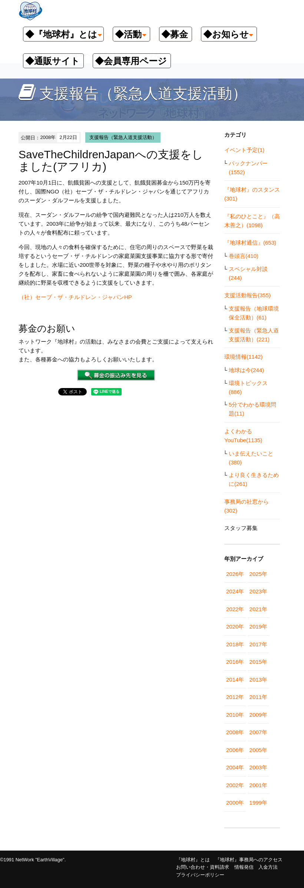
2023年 (258, 591)
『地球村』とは (193, 859)
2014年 (235, 679)
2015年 (258, 662)
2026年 (235, 574)
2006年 (235, 750)
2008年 (235, 732)
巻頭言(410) (243, 256)
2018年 (235, 644)
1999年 (258, 802)
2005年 (258, 750)
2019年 (258, 626)
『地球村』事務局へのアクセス (248, 859)
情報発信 (244, 867)
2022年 (235, 609)
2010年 (235, 715)
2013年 (258, 679)
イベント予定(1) (244, 150)
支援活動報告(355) (247, 295)
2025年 (258, 574)
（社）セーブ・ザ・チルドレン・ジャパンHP (75, 297)
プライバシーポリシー (200, 875)
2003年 (258, 767)
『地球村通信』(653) (250, 242)
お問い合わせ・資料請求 (202, 867)
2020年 (235, 626)
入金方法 (268, 867)
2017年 (258, 644)
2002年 (235, 785)
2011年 (258, 697)
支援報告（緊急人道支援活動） (123, 137)
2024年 (235, 591)
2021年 (258, 609)
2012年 (235, 697)
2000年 (235, 802)
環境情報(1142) (243, 357)
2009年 (258, 715)
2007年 (258, 732)
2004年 (235, 767)
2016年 (235, 662)
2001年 (258, 785)
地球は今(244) (246, 370)
